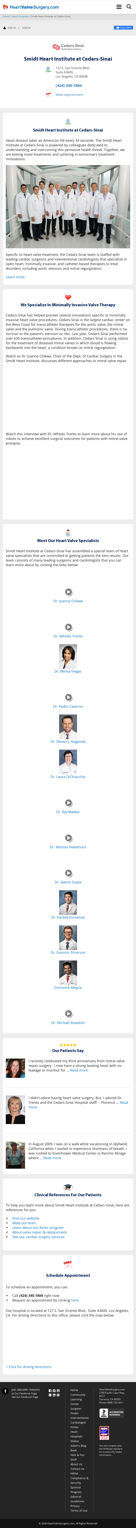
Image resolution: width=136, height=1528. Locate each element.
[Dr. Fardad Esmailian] (68, 902)
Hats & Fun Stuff (78, 1457)
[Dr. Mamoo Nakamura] (69, 841)
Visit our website (25, 1218)
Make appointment (69, 94)
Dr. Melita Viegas (68, 671)
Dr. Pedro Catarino (68, 706)
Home (6, 16)
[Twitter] (54, 1390)
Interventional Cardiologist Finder (80, 1422)
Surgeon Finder (76, 1411)
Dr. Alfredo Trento (68, 636)
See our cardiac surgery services (38, 1236)
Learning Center (76, 1401)
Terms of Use (79, 1510)
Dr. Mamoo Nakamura (68, 847)
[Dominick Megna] (68, 972)
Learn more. (15, 277)
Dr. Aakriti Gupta (68, 882)
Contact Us (77, 1469)
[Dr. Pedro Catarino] (69, 700)
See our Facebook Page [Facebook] (25, 1397)
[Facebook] (123, 28)
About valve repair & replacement (39, 1232)
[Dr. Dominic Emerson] (68, 937)
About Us (76, 1464)
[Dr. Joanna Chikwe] (69, 595)
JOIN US (9, 28)
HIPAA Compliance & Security (79, 1478)
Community (78, 1394)
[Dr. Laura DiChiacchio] (68, 762)
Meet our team (24, 1223)
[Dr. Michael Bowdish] (69, 1017)
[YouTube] (58, 1390)
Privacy (75, 1506)
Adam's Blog (78, 1445)
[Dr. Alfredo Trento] (69, 630)
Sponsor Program (76, 1490)
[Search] (131, 7)
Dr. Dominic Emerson (68, 952)
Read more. (79, 1070)
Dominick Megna (68, 987)
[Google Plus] (50, 1394)
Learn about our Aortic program (38, 1227)
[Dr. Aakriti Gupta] (69, 876)
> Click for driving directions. (29, 1366)
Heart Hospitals (20, 16)
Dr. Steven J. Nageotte (68, 741)
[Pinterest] (58, 1394)
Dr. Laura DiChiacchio (68, 776)
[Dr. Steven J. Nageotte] (68, 726)
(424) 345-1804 (69, 85)
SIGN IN (26, 28)
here (75, 1300)
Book (74, 1450)
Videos (75, 1441)
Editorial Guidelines (77, 1499)
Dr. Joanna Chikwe (68, 601)
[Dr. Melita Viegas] (68, 656)
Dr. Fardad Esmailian (68, 917)
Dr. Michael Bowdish (68, 1022)
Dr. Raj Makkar (68, 811)
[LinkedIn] (54, 1394)
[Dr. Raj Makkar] (69, 806)
